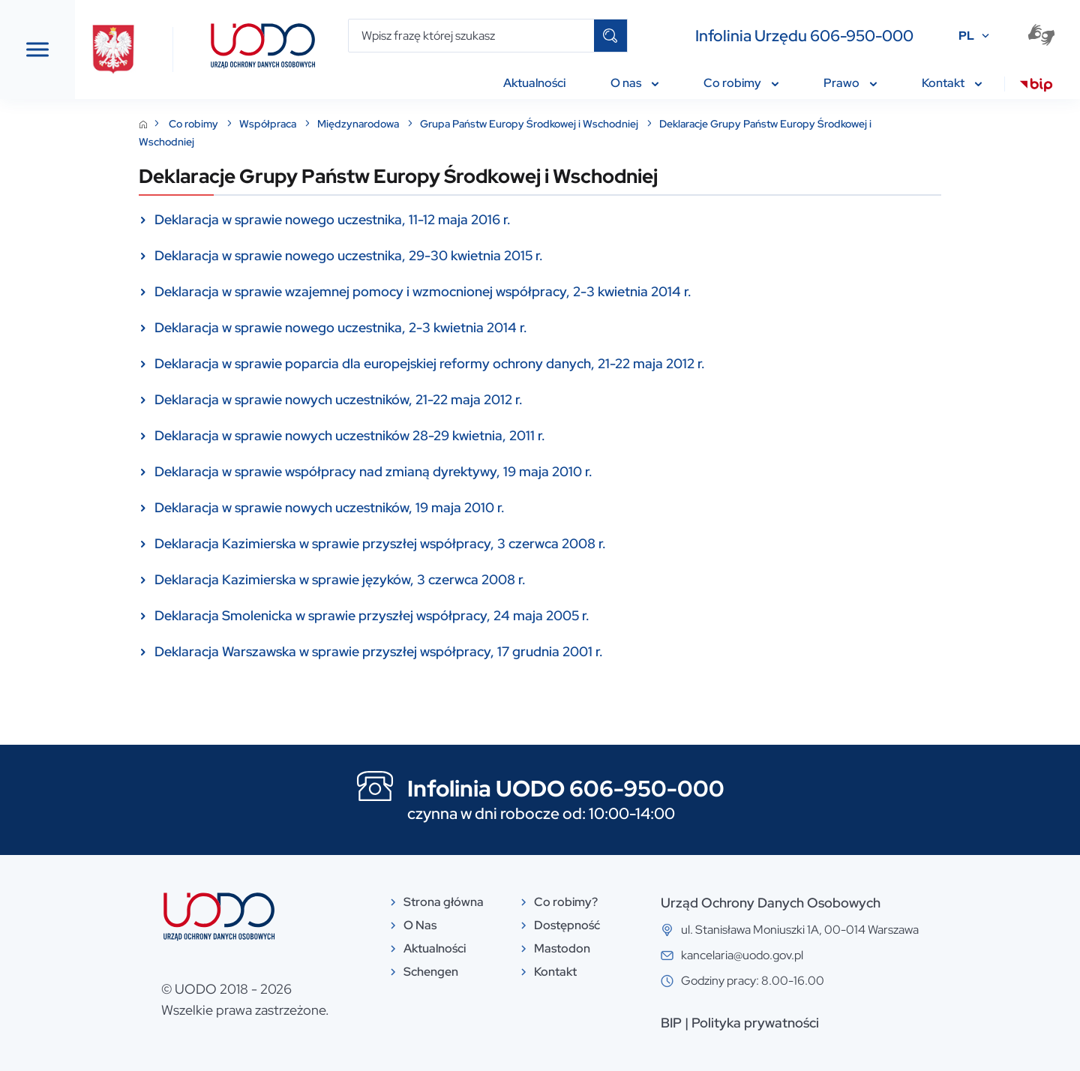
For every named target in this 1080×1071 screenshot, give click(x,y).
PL (966, 36)
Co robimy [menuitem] (741, 83)
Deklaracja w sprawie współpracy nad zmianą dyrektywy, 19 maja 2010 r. (486, 471)
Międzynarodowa (472, 123)
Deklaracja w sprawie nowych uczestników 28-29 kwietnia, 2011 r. (462, 435)
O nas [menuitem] (634, 83)
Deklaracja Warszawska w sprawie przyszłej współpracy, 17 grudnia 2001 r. (491, 651)
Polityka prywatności (868, 1022)
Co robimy (307, 123)
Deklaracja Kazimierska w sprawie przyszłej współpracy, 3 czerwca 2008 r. (492, 543)
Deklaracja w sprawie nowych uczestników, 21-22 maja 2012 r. (451, 399)
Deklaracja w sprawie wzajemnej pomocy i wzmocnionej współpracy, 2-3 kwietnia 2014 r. (535, 291)
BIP (783, 1022)
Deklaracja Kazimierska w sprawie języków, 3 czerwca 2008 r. (452, 579)
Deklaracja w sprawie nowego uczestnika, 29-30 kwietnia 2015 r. (461, 255)
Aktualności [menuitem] (534, 83)
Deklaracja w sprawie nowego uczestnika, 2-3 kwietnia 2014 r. (453, 327)
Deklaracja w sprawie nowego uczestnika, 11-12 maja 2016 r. (445, 219)
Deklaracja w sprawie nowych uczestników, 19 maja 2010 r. (442, 507)
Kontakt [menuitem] (952, 83)
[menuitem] (1036, 87)
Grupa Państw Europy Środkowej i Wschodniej (642, 123)
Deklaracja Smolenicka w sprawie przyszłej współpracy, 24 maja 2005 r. (484, 615)
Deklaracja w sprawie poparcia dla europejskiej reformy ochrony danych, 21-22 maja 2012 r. (542, 363)
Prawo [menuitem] (850, 83)
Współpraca (381, 123)
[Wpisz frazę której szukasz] (471, 35)
